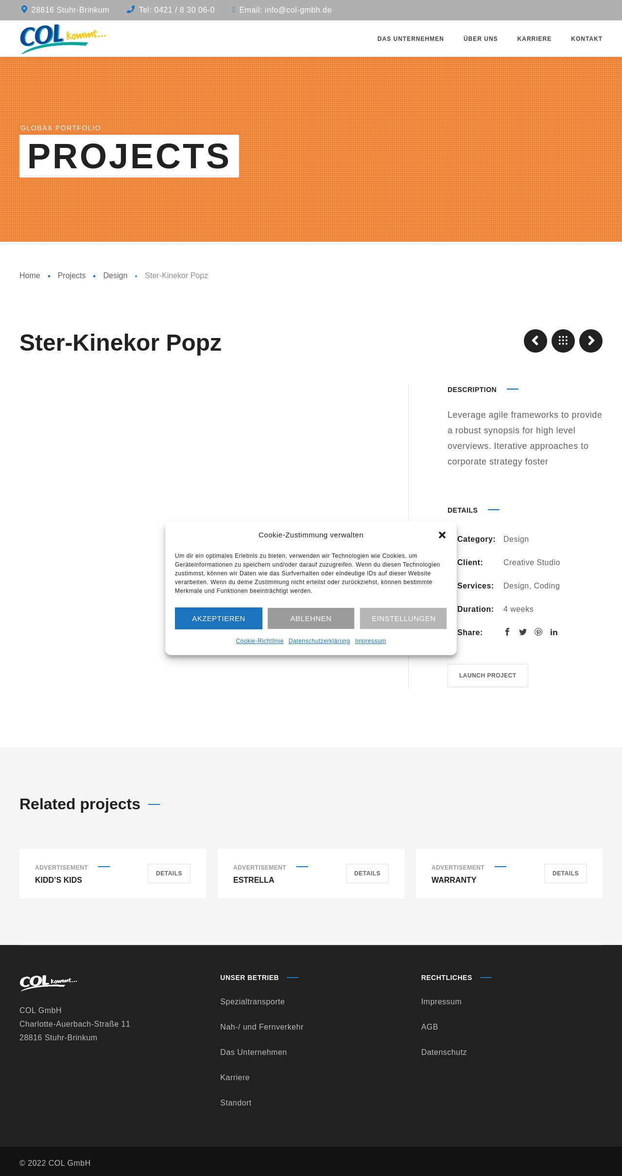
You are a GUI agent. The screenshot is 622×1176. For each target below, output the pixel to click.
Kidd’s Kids (58, 880)
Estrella (253, 880)
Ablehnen (311, 618)
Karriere (235, 1077)
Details (169, 873)
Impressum (370, 641)
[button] (442, 535)
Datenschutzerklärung (319, 641)
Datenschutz (444, 1052)
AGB (429, 1027)
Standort (235, 1103)
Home (29, 275)
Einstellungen (404, 618)
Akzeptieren (218, 618)
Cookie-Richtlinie (260, 641)
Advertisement (61, 867)
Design (115, 275)
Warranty (454, 880)
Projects (72, 275)
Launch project (488, 675)
